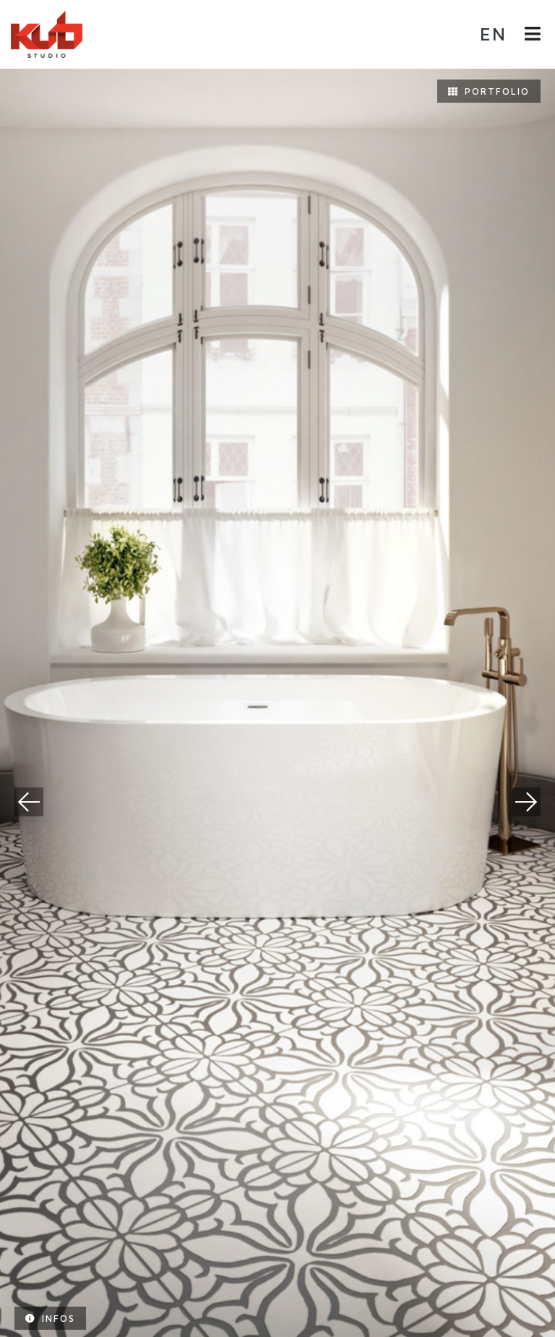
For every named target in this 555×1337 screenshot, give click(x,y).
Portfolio (489, 91)
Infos (50, 1318)
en (493, 33)
